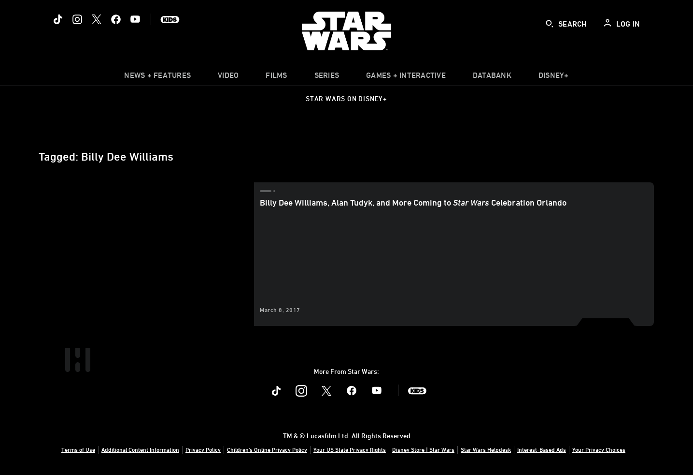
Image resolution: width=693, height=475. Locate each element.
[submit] (549, 23)
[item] (157, 77)
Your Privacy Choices (598, 449)
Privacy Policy (203, 449)
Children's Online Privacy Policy (267, 449)
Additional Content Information (140, 449)
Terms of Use (78, 449)
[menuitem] (228, 77)
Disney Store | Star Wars (423, 449)
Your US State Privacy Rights (349, 449)
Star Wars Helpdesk (486, 449)
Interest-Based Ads (541, 449)
